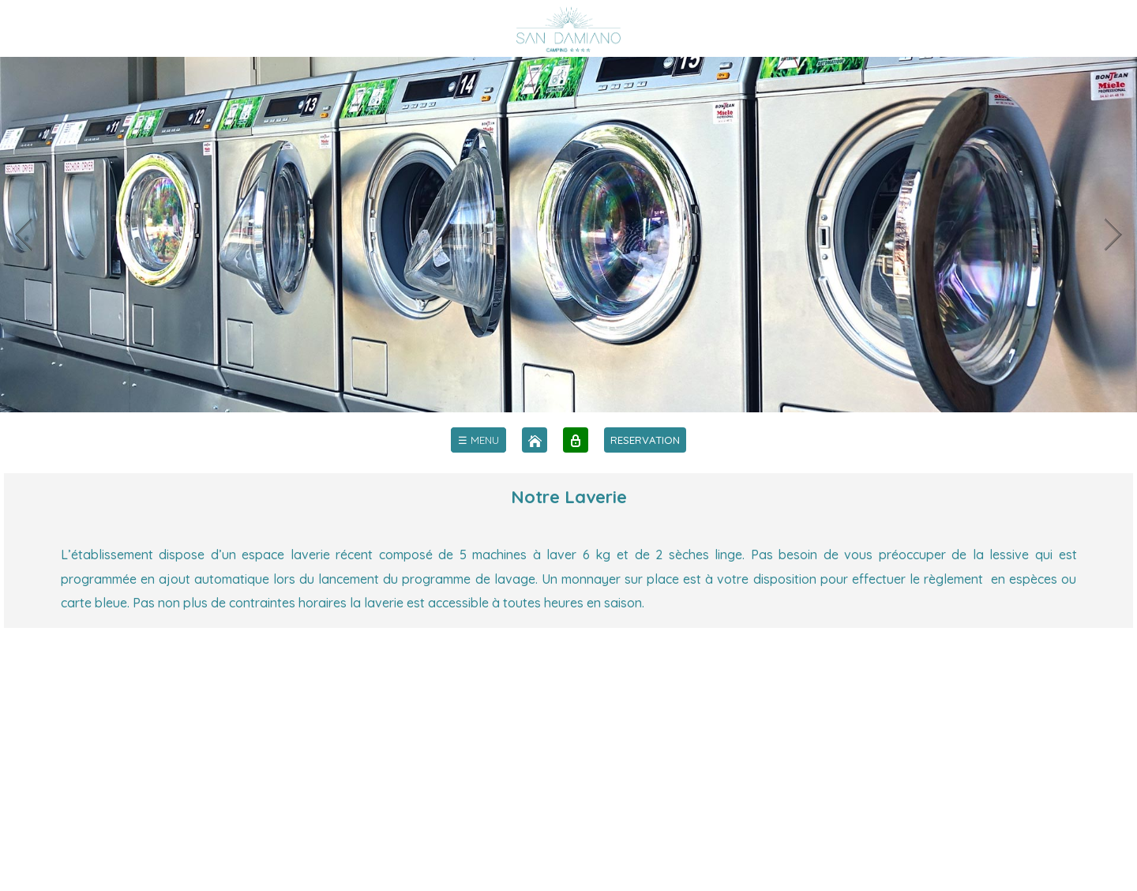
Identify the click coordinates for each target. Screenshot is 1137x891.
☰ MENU (478, 440)
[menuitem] (478, 440)
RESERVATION (645, 440)
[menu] (478, 440)
